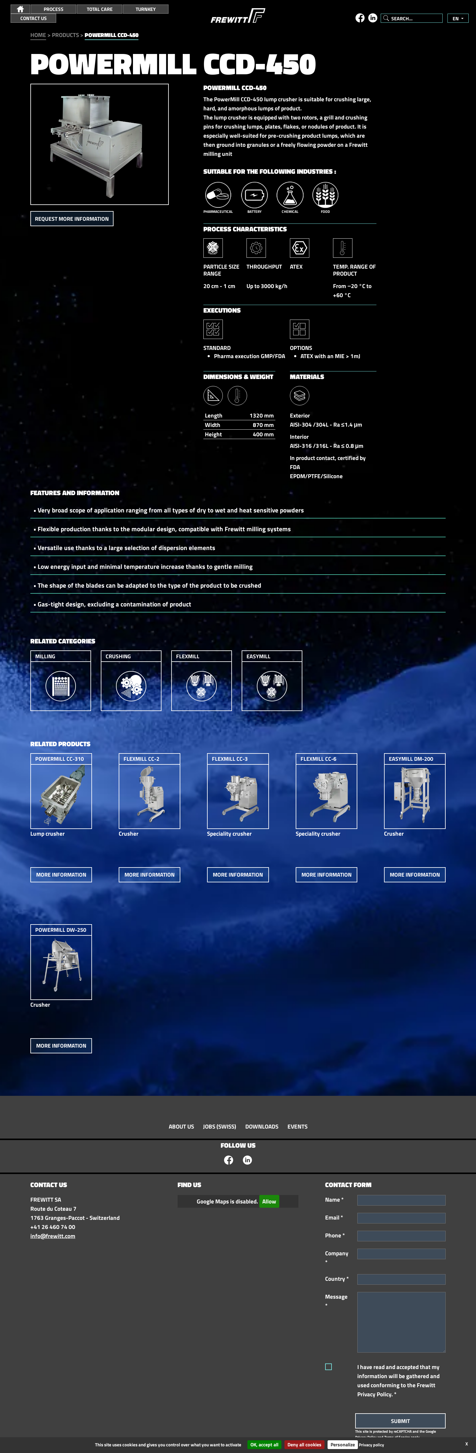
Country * (337, 1278)
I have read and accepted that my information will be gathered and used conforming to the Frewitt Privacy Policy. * (398, 1380)
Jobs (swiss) (219, 1126)
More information (61, 875)
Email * (334, 1217)
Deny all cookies (304, 1444)
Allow (269, 1201)
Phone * (335, 1235)
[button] (20, 9)
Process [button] (53, 9)
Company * (336, 1258)
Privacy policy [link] (371, 1444)
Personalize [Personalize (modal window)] (343, 1444)
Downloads (261, 1126)
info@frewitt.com (52, 1235)
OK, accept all (264, 1444)
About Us (181, 1126)
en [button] (456, 18)
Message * (336, 1301)
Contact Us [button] (33, 18)
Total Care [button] (100, 9)
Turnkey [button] (146, 9)
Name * (334, 1199)
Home (38, 34)
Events (297, 1126)
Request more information (72, 219)
